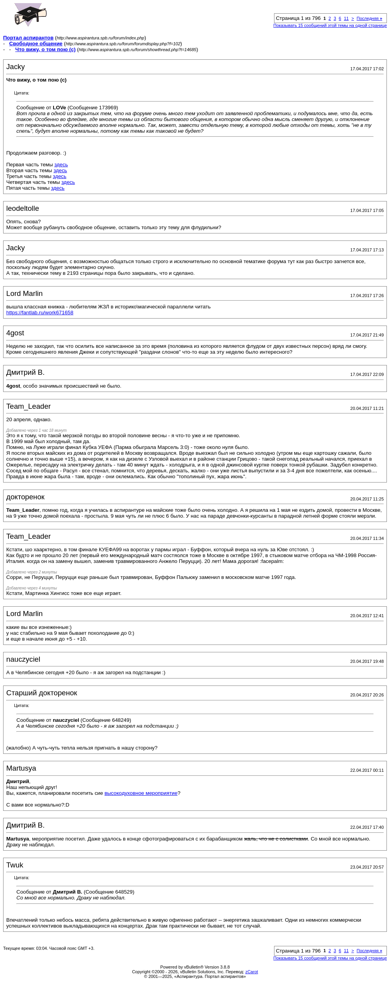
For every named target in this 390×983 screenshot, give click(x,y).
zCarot (251, 971)
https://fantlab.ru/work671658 (39, 312)
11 (346, 18)
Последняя (369, 18)
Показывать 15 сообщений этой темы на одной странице (330, 25)
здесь (61, 164)
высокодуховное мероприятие (141, 793)
